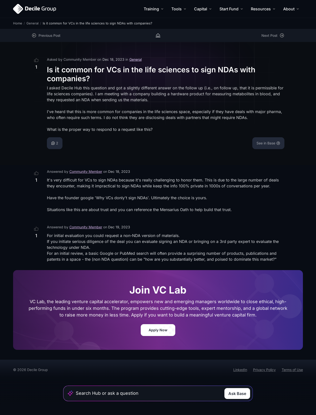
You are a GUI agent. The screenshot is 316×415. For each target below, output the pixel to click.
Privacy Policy (264, 370)
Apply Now (158, 330)
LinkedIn (240, 370)
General (32, 23)
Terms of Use (292, 370)
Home (17, 23)
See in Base (268, 143)
